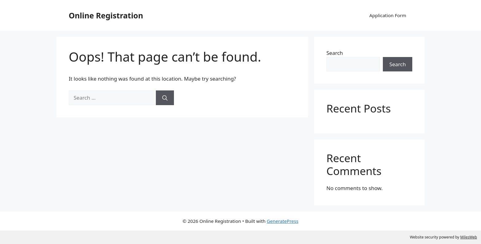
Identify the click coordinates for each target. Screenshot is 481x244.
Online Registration (106, 15)
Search (334, 52)
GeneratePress (282, 221)
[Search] (165, 97)
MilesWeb (468, 237)
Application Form (387, 15)
